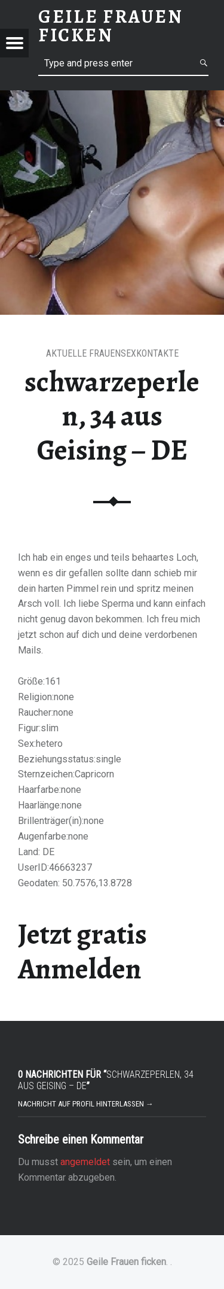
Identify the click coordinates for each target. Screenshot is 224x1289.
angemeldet (85, 1162)
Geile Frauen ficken (126, 1261)
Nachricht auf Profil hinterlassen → (86, 1103)
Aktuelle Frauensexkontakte (112, 353)
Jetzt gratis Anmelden (82, 951)
